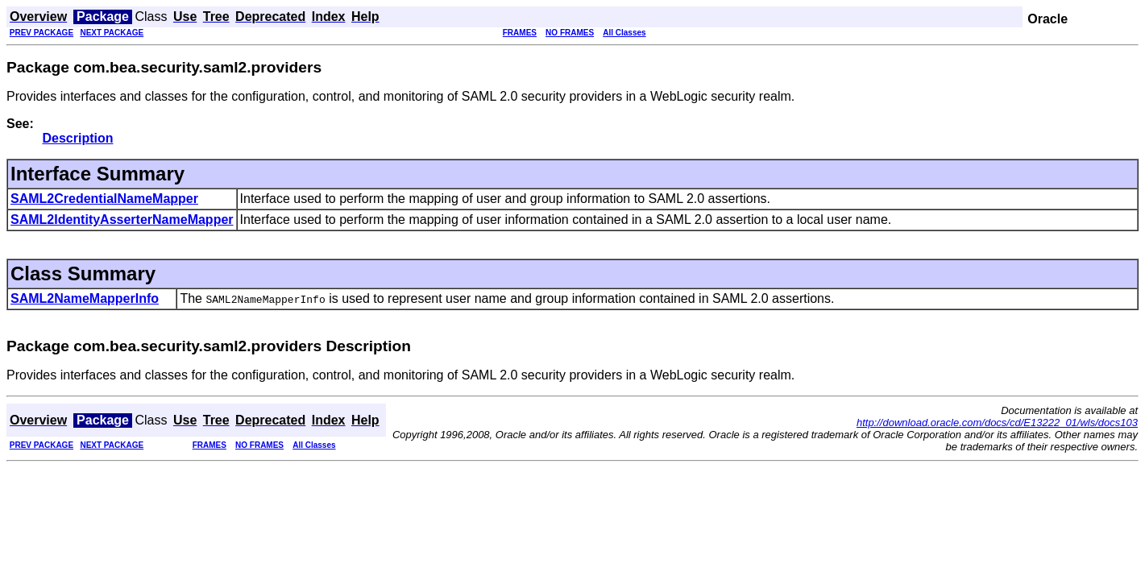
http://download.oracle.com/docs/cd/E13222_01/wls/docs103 (997, 422)
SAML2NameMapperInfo (84, 298)
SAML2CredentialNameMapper (104, 198)
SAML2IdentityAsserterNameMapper (122, 219)
